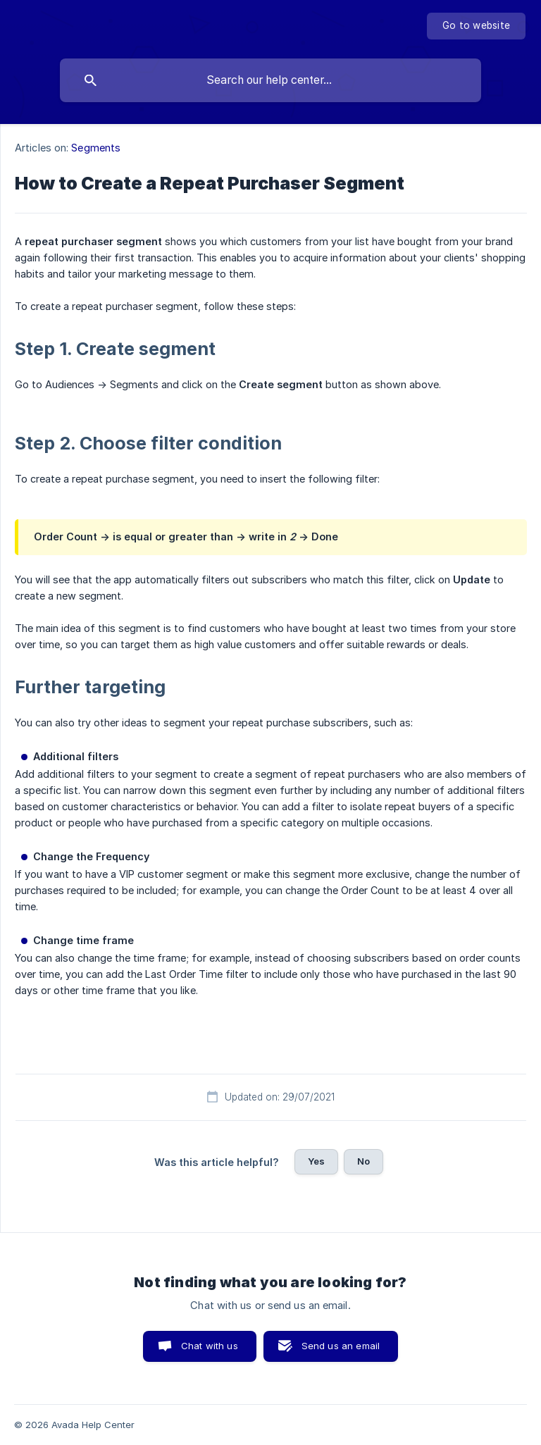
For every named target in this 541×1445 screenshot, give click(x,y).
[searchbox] (270, 80)
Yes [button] (316, 1161)
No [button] (363, 1161)
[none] (476, 26)
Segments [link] (95, 148)
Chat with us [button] (209, 1345)
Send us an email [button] (340, 1345)
